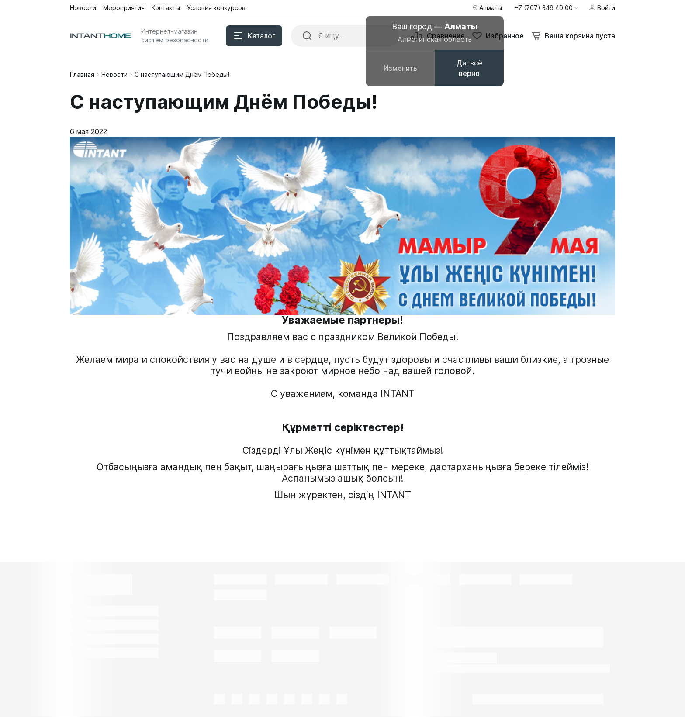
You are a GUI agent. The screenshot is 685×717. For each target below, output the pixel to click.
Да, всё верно (469, 68)
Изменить (400, 68)
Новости (114, 74)
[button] (546, 8)
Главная (82, 74)
